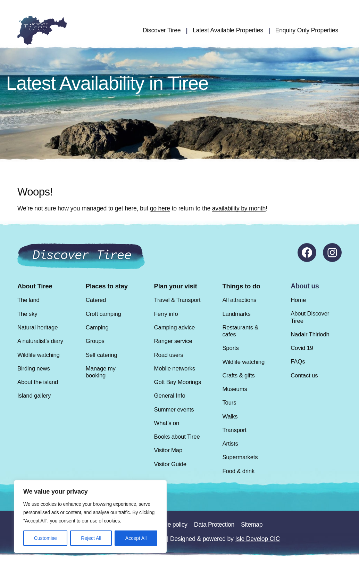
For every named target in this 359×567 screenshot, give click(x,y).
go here (160, 208)
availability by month (239, 208)
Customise (45, 538)
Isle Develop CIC (257, 538)
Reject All (91, 538)
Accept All (136, 538)
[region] (90, 516)
